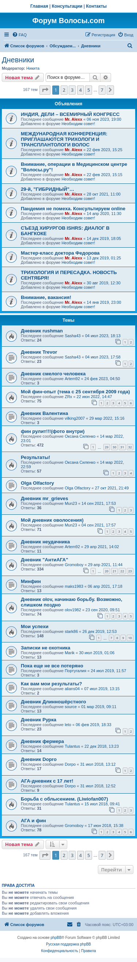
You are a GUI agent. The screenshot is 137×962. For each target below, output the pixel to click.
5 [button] (88, 90)
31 (122, 447)
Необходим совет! (78, 123)
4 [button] (80, 90)
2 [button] (64, 90)
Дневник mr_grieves (44, 498)
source (71, 706)
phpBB (56, 938)
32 (130, 447)
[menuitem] (19, 34)
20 (107, 571)
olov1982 (73, 610)
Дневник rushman (42, 331)
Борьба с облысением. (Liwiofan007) (64, 799)
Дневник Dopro (39, 759)
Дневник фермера (42, 741)
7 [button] (102, 90)
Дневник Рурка (38, 719)
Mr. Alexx (73, 119)
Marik (70, 653)
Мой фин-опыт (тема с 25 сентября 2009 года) (75, 391)
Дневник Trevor (39, 352)
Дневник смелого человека (53, 373)
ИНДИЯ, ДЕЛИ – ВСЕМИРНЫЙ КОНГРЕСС (70, 114)
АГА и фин (33, 820)
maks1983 (74, 586)
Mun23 (71, 503)
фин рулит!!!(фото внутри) (53, 431)
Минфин (31, 581)
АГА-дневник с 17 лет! (47, 781)
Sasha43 (72, 336)
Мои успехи (35, 626)
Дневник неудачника (45, 541)
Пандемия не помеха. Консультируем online (73, 208)
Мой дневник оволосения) (52, 520)
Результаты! (35, 457)
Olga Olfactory (37, 483)
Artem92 (72, 378)
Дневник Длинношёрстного (53, 701)
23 (130, 571)
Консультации (67, 6)
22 (122, 571)
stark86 (71, 631)
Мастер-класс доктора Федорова (60, 253)
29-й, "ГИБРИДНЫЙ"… (47, 189)
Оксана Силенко (80, 436)
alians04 (72, 688)
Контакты (96, 6)
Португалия (75, 670)
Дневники (18, 60)
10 (130, 637)
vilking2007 (75, 418)
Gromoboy (74, 564)
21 (114, 571)
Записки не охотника (45, 648)
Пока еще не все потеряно (52, 665)
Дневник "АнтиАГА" (44, 559)
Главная (39, 6)
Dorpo (70, 764)
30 (114, 447)
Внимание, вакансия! (46, 297)
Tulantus (72, 746)
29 (107, 447)
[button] (44, 89)
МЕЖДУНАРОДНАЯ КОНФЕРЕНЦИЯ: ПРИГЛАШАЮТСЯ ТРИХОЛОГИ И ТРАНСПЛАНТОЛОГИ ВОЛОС (64, 139)
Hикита (32, 68)
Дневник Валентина (44, 413)
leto (68, 724)
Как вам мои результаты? (51, 683)
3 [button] (72, 90)
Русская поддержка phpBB (68, 944)
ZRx (68, 396)
